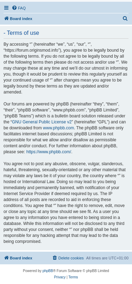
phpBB (48, 271)
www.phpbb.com (58, 127)
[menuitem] (19, 8)
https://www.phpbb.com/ (48, 151)
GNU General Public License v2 (41, 122)
